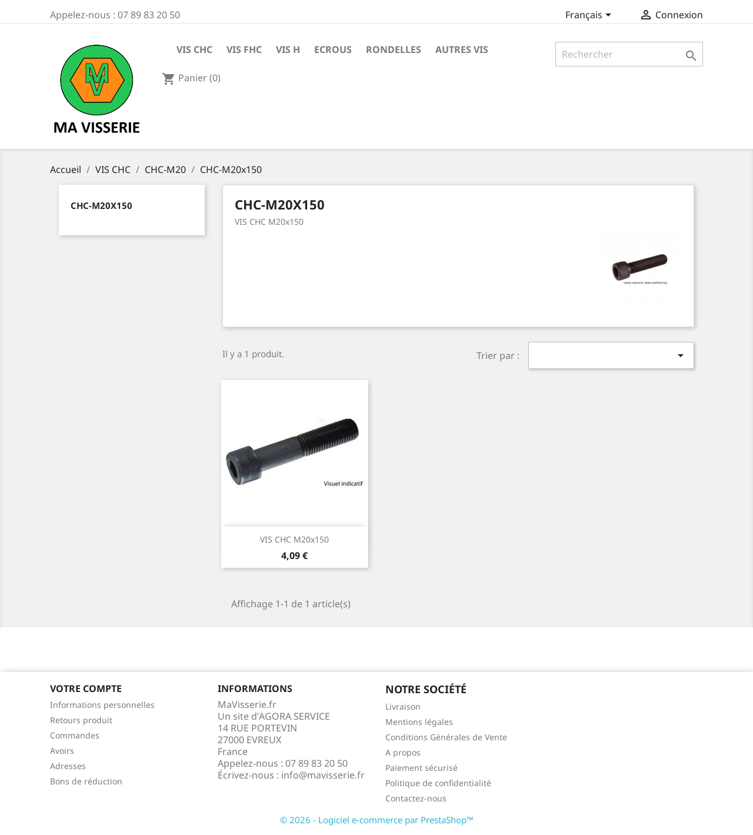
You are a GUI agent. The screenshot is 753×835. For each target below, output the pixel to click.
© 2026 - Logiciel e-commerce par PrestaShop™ (377, 820)
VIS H (288, 49)
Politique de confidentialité (438, 783)
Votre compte (86, 688)
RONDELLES (393, 49)
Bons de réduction (86, 781)
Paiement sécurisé (421, 767)
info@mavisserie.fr (323, 775)
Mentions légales (419, 721)
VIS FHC (244, 49)
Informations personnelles (102, 704)
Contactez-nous (416, 798)
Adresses (68, 765)
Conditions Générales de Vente (446, 737)
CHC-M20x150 (101, 205)
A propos (403, 752)
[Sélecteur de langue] (590, 16)
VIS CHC (194, 49)
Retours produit (81, 720)
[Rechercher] (629, 54)
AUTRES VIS (461, 49)
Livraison (403, 706)
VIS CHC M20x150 (294, 539)
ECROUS (333, 49)
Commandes (74, 735)
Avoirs (62, 750)
